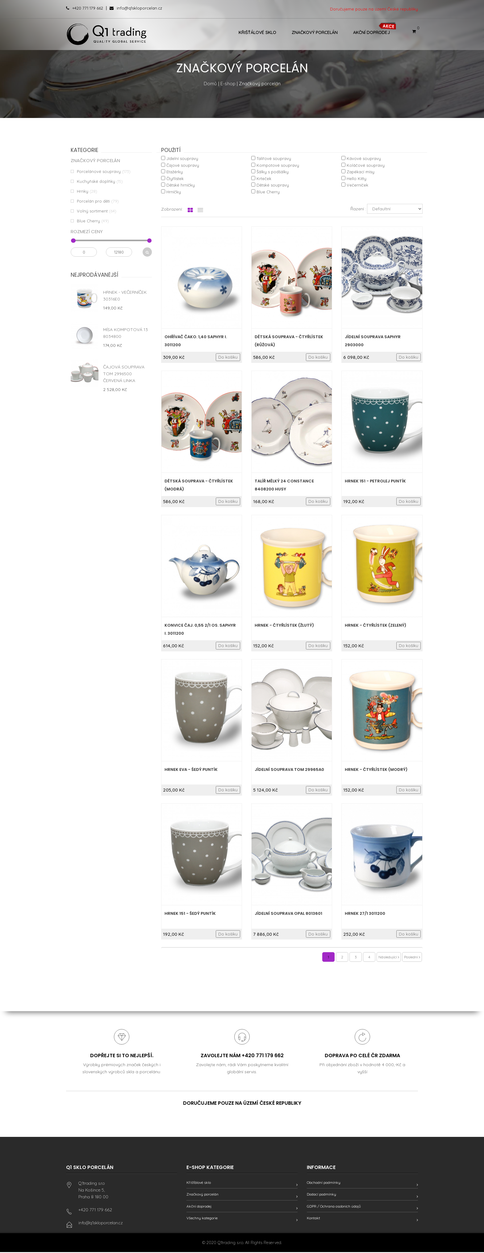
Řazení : (358, 209)
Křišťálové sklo (257, 32)
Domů (210, 83)
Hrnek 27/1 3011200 (365, 913)
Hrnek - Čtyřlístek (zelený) (375, 625)
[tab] (190, 210)
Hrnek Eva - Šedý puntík (191, 769)
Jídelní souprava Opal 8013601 (288, 913)
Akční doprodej (371, 32)
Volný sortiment (92, 210)
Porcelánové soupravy (99, 171)
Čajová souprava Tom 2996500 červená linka (123, 373)
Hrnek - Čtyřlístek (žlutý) (284, 625)
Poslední (412, 957)
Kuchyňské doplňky (96, 181)
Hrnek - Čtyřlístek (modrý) (376, 769)
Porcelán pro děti (93, 201)
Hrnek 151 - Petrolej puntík (375, 481)
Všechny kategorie (202, 1219)
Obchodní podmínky (323, 1183)
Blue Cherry (88, 220)
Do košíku (228, 357)
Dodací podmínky (321, 1195)
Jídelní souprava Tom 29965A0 (289, 769)
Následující (388, 957)
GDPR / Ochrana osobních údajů (334, 1207)
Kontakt (313, 1219)
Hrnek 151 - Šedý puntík (190, 913)
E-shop (228, 83)
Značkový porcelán (315, 32)
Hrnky (82, 191)
